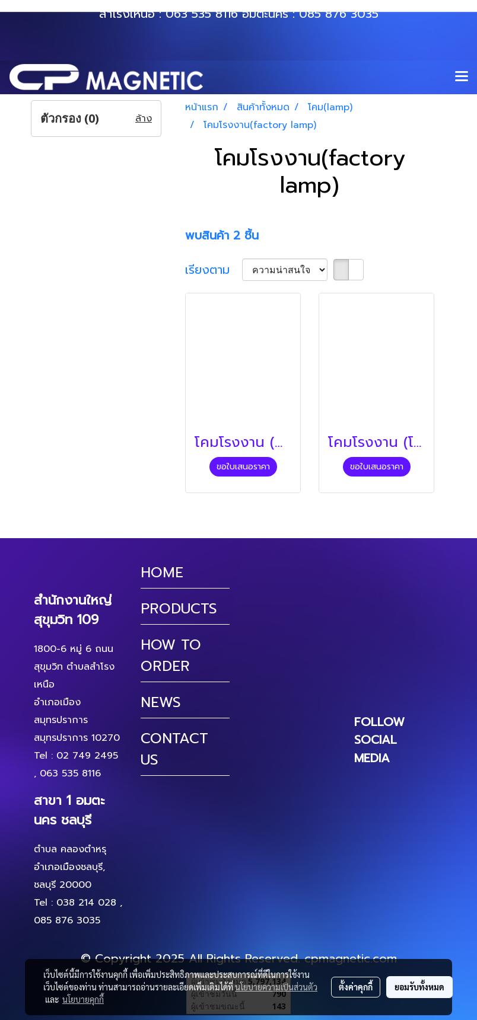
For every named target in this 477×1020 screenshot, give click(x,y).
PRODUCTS (179, 608)
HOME (162, 572)
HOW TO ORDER (171, 655)
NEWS (161, 702)
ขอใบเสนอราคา (243, 467)
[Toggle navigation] (462, 77)
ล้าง (143, 118)
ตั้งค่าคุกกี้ (356, 986)
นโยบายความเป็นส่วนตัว (276, 986)
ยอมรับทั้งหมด (419, 986)
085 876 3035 (339, 14)
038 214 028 (86, 903)
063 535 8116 (202, 14)
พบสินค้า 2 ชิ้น (222, 235)
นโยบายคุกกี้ (83, 999)
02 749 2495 (87, 756)
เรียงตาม (213, 270)
